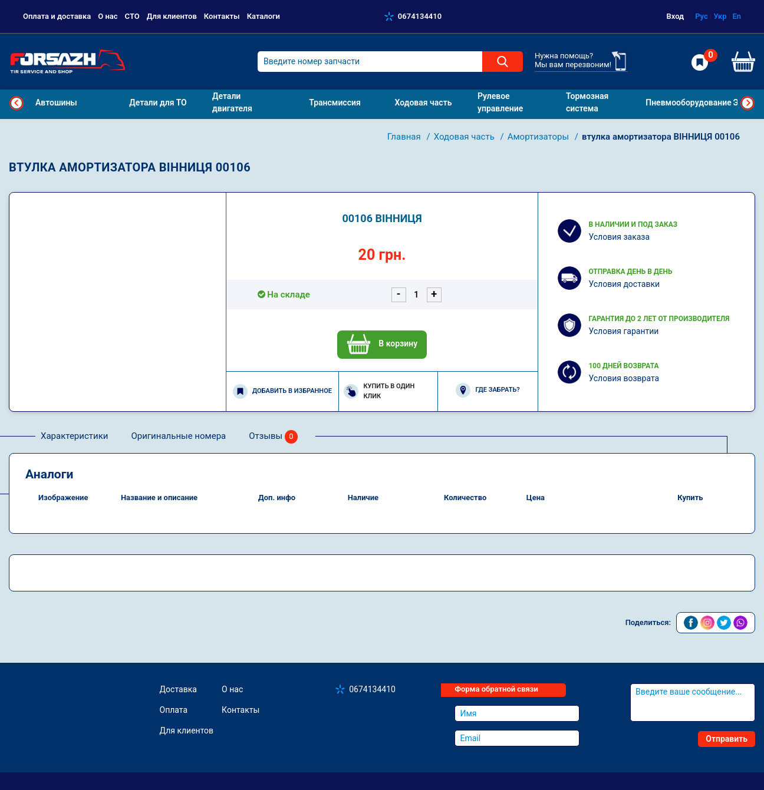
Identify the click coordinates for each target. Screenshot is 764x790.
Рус (701, 16)
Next (747, 103)
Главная (405, 136)
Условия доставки (624, 284)
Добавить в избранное (282, 391)
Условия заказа (619, 237)
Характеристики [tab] (74, 436)
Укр (720, 16)
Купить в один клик (379, 391)
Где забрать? (487, 390)
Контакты (222, 16)
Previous (16, 103)
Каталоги (263, 16)
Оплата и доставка (57, 16)
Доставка (178, 689)
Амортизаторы (539, 136)
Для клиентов (172, 16)
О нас (107, 16)
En (736, 16)
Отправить (726, 738)
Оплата (174, 710)
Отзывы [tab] (273, 437)
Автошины (56, 102)
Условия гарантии (623, 331)
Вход (675, 16)
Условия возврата (623, 378)
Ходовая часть (465, 136)
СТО (132, 16)
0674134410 (420, 16)
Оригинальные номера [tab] (178, 436)
